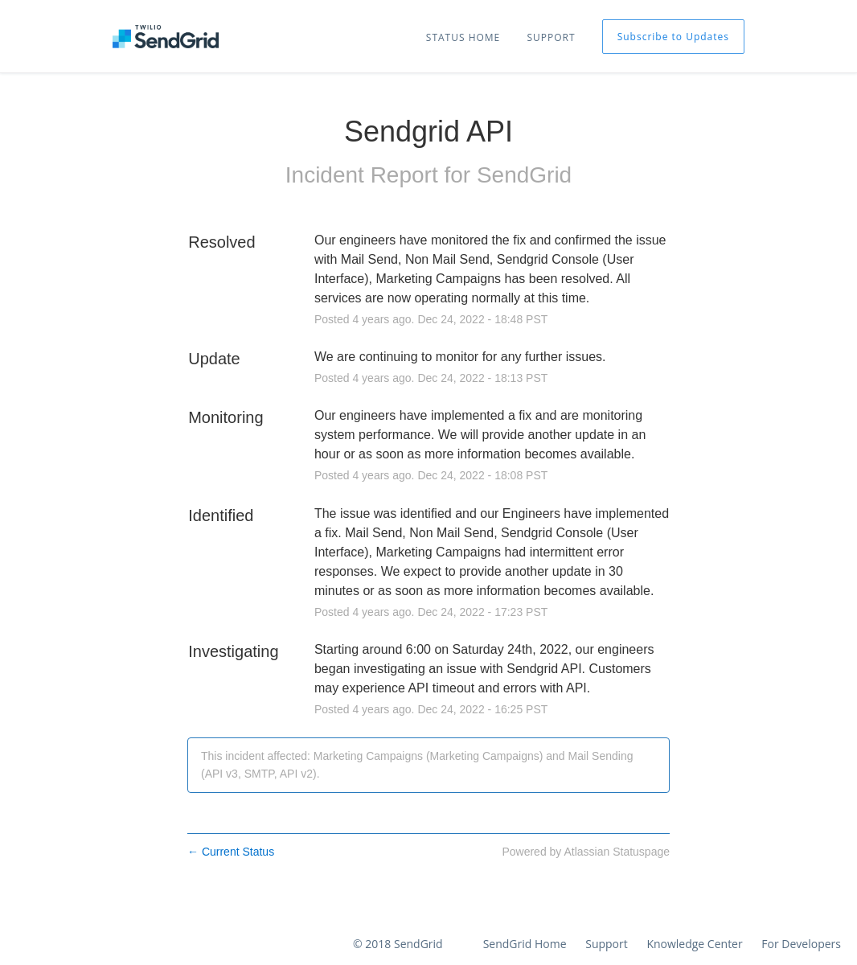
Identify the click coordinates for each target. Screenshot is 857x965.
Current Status (230, 851)
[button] (673, 36)
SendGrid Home (525, 943)
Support (606, 943)
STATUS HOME (463, 37)
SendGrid (524, 174)
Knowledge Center (694, 943)
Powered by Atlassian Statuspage (586, 851)
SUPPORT (551, 37)
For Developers (801, 943)
